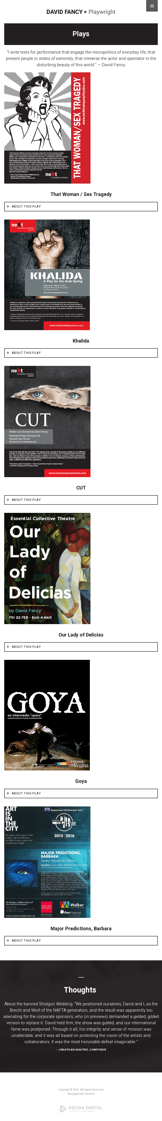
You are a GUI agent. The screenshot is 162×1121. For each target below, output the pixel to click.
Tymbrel (89, 1094)
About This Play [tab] (26, 206)
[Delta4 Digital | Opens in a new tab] (81, 1108)
